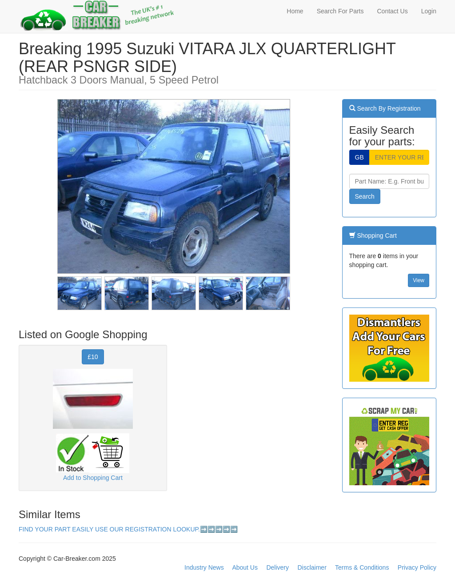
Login (428, 11)
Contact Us (392, 11)
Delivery (277, 567)
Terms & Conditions (362, 567)
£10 (93, 356)
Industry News (204, 567)
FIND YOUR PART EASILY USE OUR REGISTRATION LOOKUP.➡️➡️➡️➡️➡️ (128, 529)
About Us (245, 567)
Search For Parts (340, 11)
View (418, 280)
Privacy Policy (417, 567)
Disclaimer (311, 567)
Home (295, 11)
